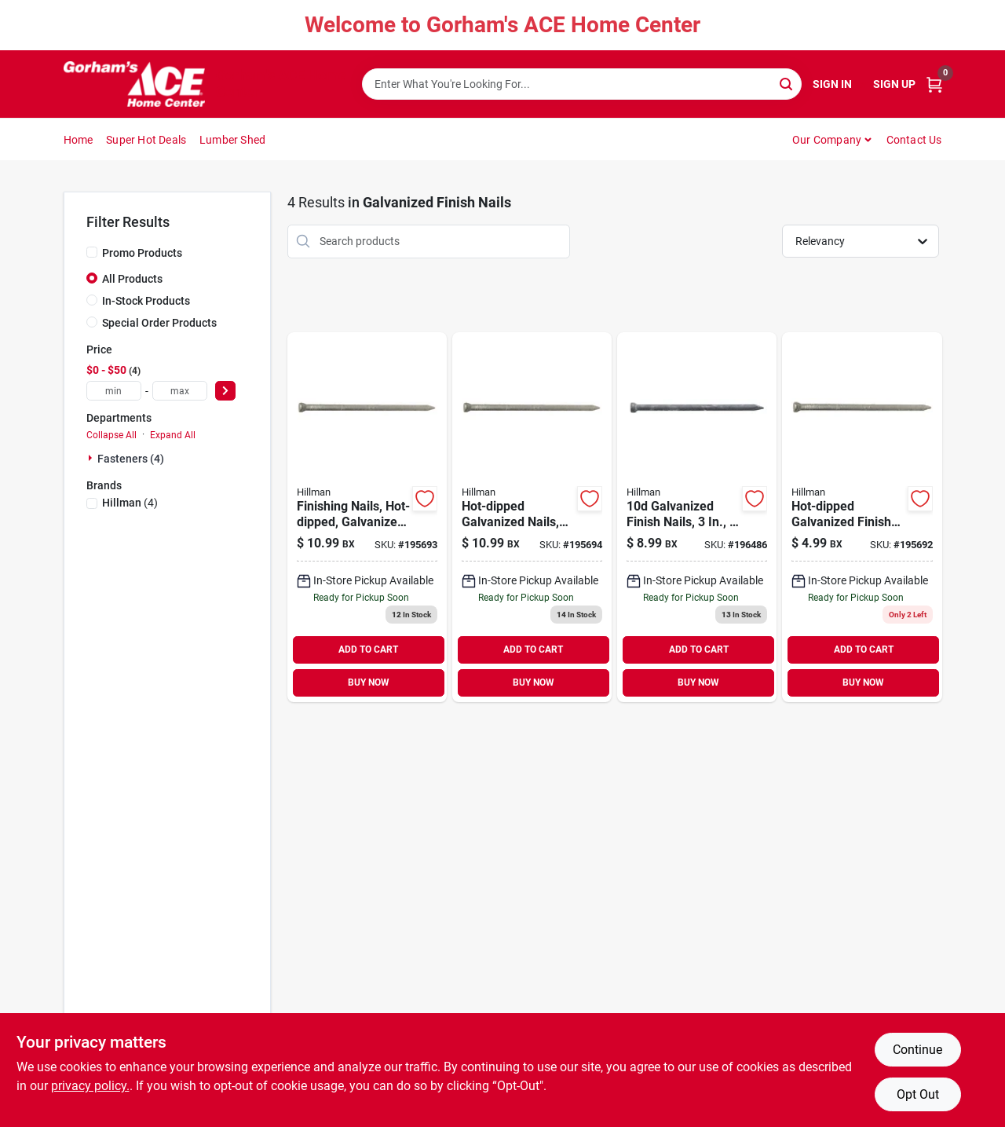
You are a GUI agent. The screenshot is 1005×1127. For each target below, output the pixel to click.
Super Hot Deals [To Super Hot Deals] (146, 140)
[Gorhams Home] (134, 84)
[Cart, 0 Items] (934, 84)
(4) (130, 502)
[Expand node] (92, 458)
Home (78, 140)
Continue (917, 1049)
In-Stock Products (146, 301)
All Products (132, 279)
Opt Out (918, 1094)
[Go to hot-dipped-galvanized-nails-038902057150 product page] (532, 517)
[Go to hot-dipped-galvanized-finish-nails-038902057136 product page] (861, 517)
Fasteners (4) (130, 458)
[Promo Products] (91, 252)
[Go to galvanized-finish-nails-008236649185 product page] (697, 517)
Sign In (832, 84)
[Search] (787, 83)
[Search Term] (582, 84)
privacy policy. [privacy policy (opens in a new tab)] (90, 1085)
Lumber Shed (232, 140)
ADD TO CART (368, 649)
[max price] (179, 391)
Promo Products (142, 253)
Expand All (173, 435)
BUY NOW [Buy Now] (368, 682)
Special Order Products (159, 323)
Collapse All (111, 435)
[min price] (113, 391)
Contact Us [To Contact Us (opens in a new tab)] (914, 140)
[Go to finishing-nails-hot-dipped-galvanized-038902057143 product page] (367, 517)
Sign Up (894, 84)
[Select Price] (225, 391)
